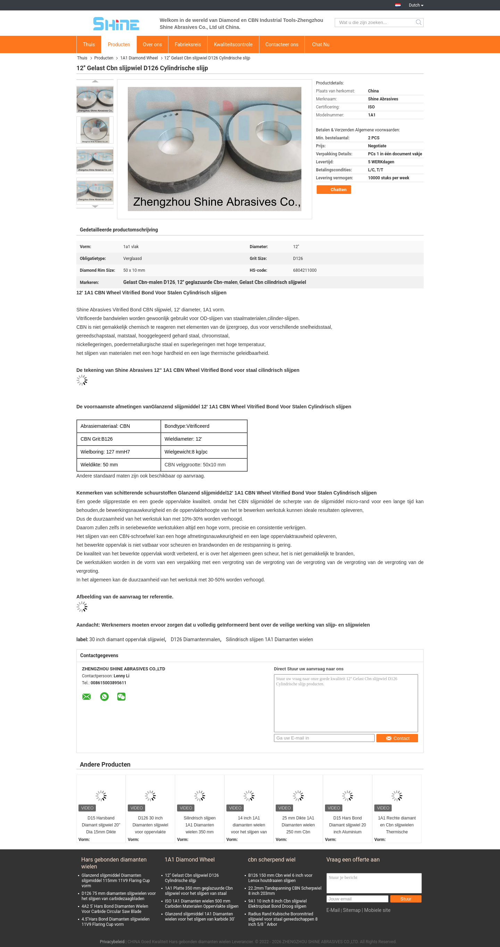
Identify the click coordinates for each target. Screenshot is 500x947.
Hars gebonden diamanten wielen (114, 863)
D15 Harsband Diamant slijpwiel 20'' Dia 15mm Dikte (101, 825)
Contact (398, 738)
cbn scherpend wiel (271, 859)
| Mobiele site (376, 910)
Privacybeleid (112, 941)
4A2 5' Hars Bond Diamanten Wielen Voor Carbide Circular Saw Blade (115, 909)
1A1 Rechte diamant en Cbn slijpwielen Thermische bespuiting (397, 825)
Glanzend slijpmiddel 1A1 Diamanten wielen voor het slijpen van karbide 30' (200, 917)
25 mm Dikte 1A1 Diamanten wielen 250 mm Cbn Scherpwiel (298, 825)
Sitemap (351, 910)
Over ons (152, 44)
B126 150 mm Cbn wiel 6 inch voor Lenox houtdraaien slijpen (280, 878)
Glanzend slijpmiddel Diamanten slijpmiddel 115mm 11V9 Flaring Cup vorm (116, 880)
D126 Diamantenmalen (195, 639)
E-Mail (333, 910)
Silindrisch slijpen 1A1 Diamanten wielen (269, 639)
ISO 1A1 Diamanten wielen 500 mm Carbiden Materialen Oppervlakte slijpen (202, 904)
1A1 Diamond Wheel (139, 58)
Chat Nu (321, 44)
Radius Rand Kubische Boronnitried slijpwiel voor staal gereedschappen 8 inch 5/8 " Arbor (283, 919)
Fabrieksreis (188, 44)
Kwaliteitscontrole (233, 44)
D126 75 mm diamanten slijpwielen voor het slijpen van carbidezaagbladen (119, 896)
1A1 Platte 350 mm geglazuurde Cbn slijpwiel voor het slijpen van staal (199, 891)
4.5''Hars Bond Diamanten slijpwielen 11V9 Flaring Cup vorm (116, 922)
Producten (119, 44)
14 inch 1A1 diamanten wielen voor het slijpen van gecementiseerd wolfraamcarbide (249, 825)
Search (419, 22)
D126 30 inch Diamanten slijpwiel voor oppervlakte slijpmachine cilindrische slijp (150, 825)
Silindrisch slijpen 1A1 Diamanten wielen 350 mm (200, 825)
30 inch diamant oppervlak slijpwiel (127, 639)
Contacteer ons (282, 44)
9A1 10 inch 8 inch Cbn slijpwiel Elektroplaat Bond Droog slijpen (277, 904)
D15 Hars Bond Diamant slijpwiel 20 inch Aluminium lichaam (347, 825)
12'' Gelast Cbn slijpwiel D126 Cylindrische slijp (192, 878)
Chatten (335, 189)
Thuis (89, 44)
